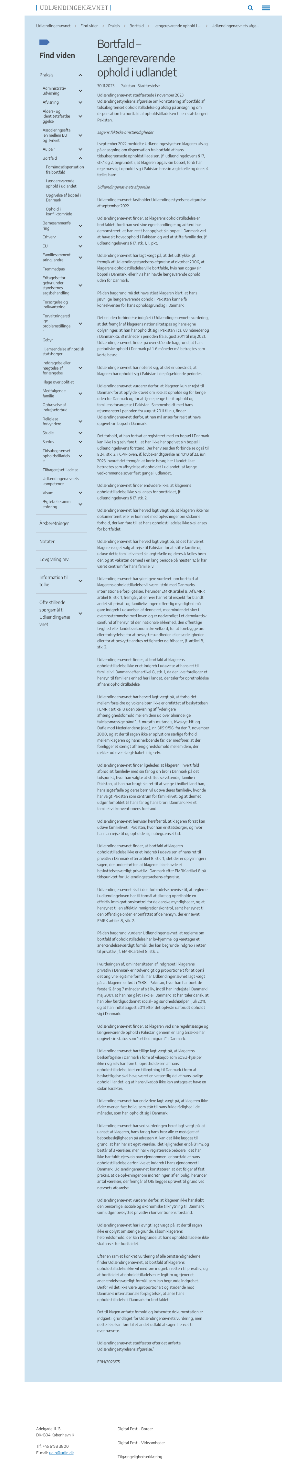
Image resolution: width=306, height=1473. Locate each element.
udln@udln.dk (61, 1452)
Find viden (57, 55)
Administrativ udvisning (54, 91)
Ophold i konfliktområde (59, 212)
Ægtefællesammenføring (56, 504)
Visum (48, 492)
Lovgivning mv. (54, 559)
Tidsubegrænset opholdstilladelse (56, 455)
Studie (48, 432)
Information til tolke (53, 581)
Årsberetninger (54, 523)
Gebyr (48, 339)
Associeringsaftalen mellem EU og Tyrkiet (56, 135)
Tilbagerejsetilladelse (60, 469)
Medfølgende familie (54, 393)
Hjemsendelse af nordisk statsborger (63, 352)
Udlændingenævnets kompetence (61, 481)
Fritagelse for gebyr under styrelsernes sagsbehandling (56, 285)
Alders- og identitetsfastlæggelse (56, 116)
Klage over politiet (58, 382)
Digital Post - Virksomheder (141, 1442)
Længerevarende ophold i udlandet (61, 183)
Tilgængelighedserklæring (140, 1456)
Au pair (49, 149)
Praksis (46, 74)
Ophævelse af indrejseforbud (55, 407)
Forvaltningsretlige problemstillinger (56, 324)
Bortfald (50, 158)
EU (45, 246)
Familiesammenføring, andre (56, 257)
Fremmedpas (54, 269)
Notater (47, 541)
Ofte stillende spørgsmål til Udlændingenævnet (54, 613)
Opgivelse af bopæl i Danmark (63, 198)
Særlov (48, 441)
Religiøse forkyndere (52, 422)
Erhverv (49, 236)
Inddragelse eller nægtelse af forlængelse (56, 367)
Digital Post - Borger (135, 1428)
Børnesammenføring (57, 226)
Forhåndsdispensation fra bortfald (65, 170)
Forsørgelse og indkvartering (55, 305)
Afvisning (51, 102)
